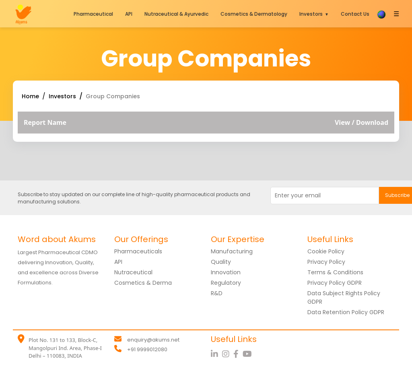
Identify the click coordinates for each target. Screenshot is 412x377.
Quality (221, 262)
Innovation (226, 272)
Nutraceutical (133, 272)
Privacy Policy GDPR (334, 283)
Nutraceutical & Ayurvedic (176, 13)
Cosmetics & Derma (143, 283)
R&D (216, 293)
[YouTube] (248, 354)
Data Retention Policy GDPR (345, 312)
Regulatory (226, 283)
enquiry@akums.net (153, 340)
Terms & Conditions (335, 272)
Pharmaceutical (93, 13)
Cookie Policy (325, 251)
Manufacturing (232, 251)
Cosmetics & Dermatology (253, 13)
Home (30, 96)
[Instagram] (227, 354)
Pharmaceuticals (138, 251)
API (128, 13)
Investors (311, 13)
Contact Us (355, 13)
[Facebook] (238, 354)
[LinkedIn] (216, 354)
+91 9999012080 (147, 349)
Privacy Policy (326, 262)
